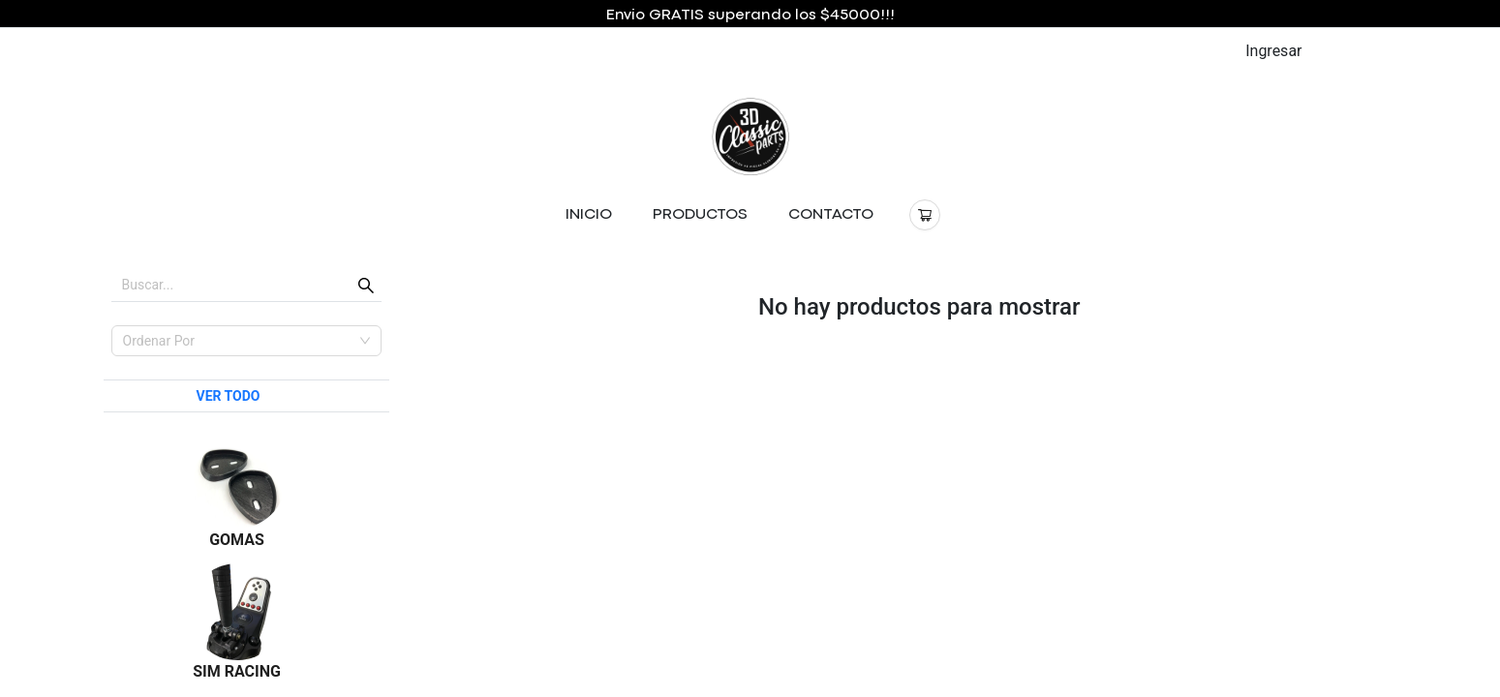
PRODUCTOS (700, 215)
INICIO (589, 215)
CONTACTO (830, 215)
